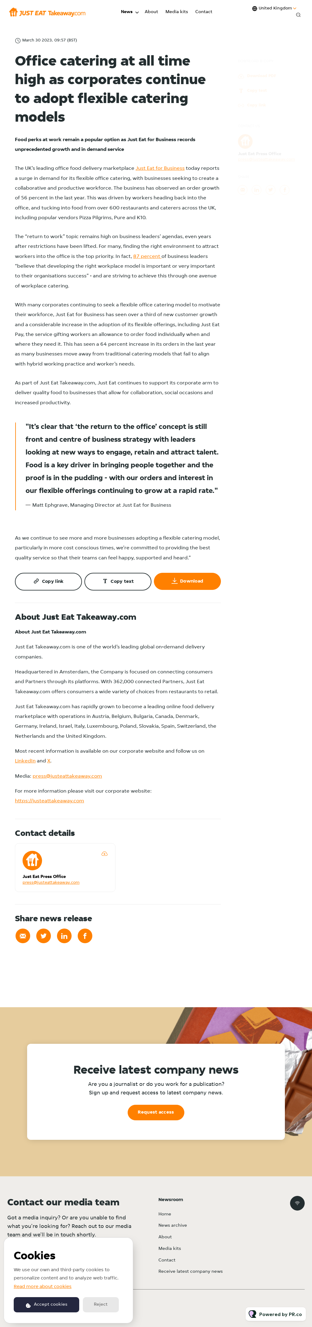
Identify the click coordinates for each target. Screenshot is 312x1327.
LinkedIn (25, 761)
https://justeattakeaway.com (49, 801)
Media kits (176, 12)
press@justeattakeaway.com (67, 776)
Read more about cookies (43, 1286)
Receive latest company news (190, 1271)
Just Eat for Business (160, 168)
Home (164, 1214)
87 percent (147, 257)
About (151, 12)
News (127, 12)
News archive (172, 1225)
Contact (203, 12)
